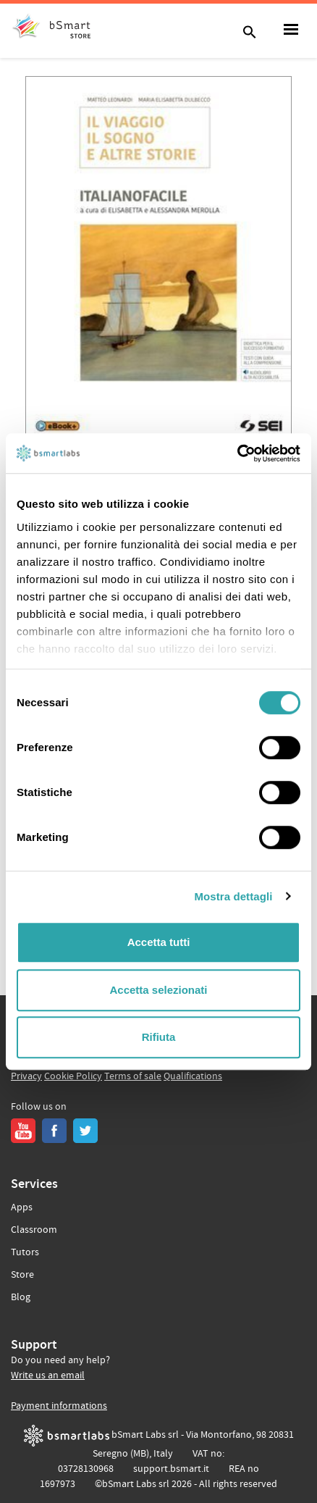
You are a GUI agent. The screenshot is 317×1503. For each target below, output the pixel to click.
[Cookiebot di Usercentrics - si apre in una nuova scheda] (237, 453)
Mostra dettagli (233, 896)
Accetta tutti (158, 942)
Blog (20, 1297)
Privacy (26, 1076)
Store (22, 1274)
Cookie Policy (73, 1076)
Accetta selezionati (158, 990)
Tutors (25, 1252)
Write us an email (48, 1375)
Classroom (34, 1229)
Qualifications (193, 1076)
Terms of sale (132, 1076)
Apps (22, 1207)
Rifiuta (159, 1037)
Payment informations (59, 1405)
